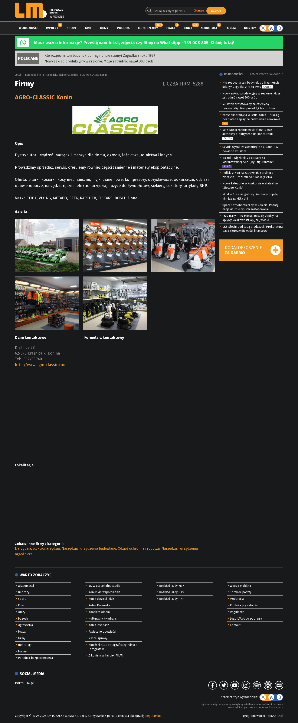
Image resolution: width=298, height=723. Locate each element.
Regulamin (237, 612)
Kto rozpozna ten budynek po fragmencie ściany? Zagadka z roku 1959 (100, 56)
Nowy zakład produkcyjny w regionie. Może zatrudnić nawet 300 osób (99, 61)
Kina (88, 28)
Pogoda (123, 28)
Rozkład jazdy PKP (171, 599)
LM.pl (18, 74)
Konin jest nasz (98, 625)
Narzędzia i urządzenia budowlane (89, 548)
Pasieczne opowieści (102, 631)
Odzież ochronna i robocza (139, 548)
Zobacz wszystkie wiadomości (266, 74)
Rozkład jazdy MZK (171, 586)
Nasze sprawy (97, 638)
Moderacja (237, 599)
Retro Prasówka (99, 605)
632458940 (32, 359)
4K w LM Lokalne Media (104, 586)
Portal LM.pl (24, 683)
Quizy (104, 28)
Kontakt (235, 625)
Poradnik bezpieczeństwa (35, 658)
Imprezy (52, 28)
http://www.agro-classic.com (40, 364)
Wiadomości (28, 28)
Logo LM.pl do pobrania (246, 618)
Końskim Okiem (99, 612)
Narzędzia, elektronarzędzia (62, 74)
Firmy (188, 28)
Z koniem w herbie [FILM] (105, 655)
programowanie (253, 716)
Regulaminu (153, 716)
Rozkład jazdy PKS (171, 592)
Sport (71, 28)
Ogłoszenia (147, 28)
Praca (170, 28)
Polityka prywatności (244, 605)
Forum (231, 28)
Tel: (18, 359)
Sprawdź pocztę (241, 592)
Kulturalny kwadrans (102, 618)
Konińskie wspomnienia (104, 592)
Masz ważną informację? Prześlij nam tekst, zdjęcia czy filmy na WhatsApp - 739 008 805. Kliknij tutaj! (134, 42)
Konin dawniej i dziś (101, 599)
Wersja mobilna (240, 586)
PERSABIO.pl (274, 716)
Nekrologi (209, 28)
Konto (249, 28)
